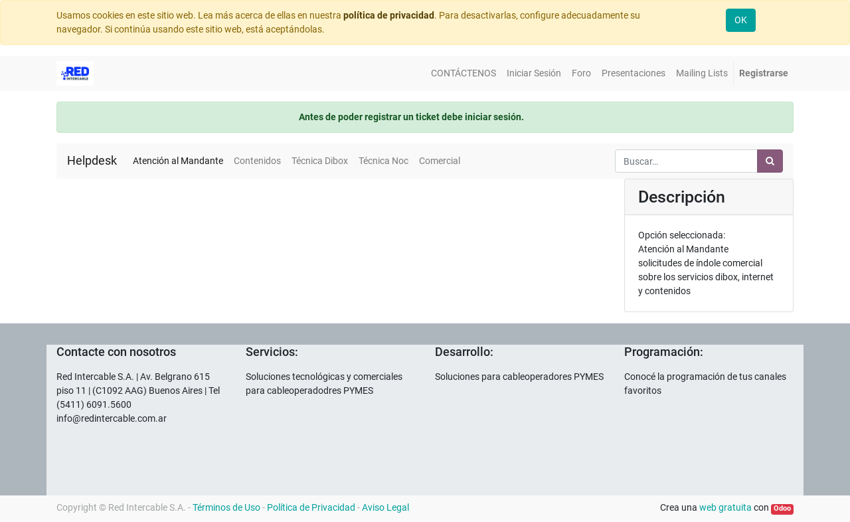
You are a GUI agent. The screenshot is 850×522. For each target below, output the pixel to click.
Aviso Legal (385, 507)
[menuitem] (463, 73)
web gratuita (725, 507)
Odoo (782, 508)
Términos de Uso (226, 507)
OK (740, 20)
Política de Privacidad (311, 507)
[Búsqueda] (770, 161)
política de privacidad (388, 15)
